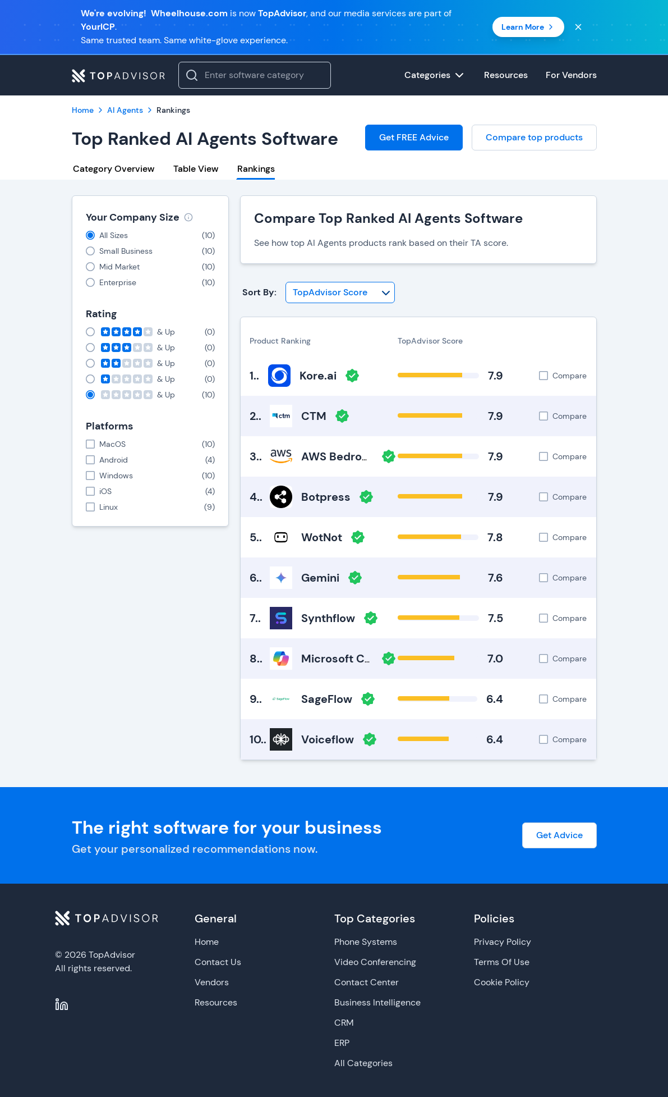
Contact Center (366, 982)
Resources (216, 1002)
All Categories (363, 1063)
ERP (341, 1043)
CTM (313, 416)
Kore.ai (318, 375)
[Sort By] (340, 292)
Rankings (256, 169)
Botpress (326, 497)
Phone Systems (365, 942)
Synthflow (328, 618)
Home (207, 942)
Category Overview (113, 169)
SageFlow (326, 699)
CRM (344, 1023)
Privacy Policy (502, 942)
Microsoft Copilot (348, 658)
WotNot (321, 537)
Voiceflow (327, 739)
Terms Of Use (501, 962)
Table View (195, 169)
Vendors (212, 982)
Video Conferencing (375, 962)
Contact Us (218, 962)
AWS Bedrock (338, 456)
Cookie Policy (501, 982)
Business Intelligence (377, 1002)
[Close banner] (578, 26)
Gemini (320, 577)
